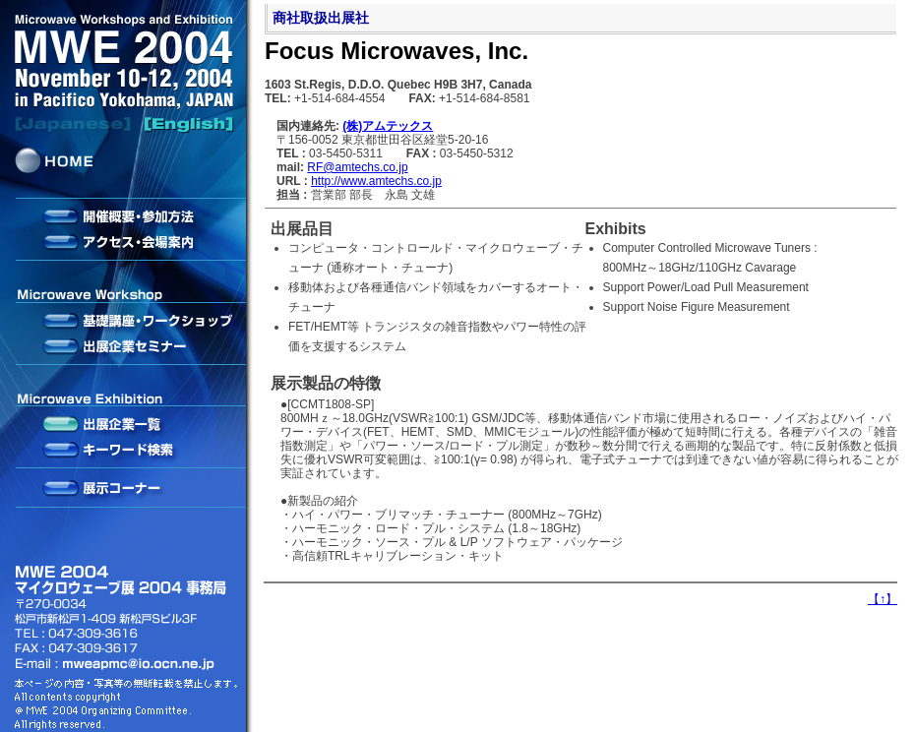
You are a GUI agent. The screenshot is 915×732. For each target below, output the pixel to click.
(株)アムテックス (387, 126)
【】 (882, 599)
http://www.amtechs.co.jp (376, 181)
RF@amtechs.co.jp (357, 167)
